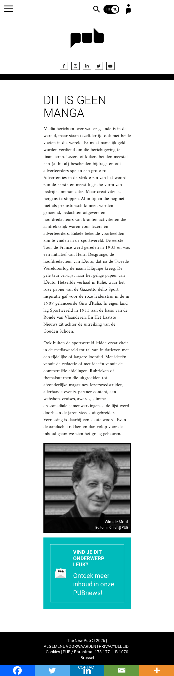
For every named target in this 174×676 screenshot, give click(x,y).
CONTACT (87, 667)
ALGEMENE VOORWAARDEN (70, 646)
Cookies (53, 652)
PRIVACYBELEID (114, 646)
